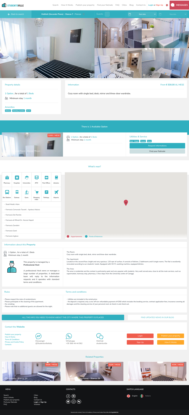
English (132, 396)
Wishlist (37, 404)
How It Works (67, 5)
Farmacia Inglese (11, 236)
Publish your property (85, 5)
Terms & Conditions (12, 339)
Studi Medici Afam (12, 204)
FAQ (117, 5)
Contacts (8, 344)
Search (55, 5)
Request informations (157, 145)
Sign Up (140, 342)
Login (140, 335)
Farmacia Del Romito (12, 215)
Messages (179, 5)
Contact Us (141, 5)
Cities (124, 5)
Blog (131, 5)
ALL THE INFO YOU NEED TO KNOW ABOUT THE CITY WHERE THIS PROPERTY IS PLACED (63, 317)
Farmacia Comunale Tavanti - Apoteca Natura (22, 209)
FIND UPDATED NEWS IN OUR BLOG (157, 317)
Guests (99, 13)
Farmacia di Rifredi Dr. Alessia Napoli (19, 220)
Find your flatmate (105, 5)
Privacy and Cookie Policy (14, 342)
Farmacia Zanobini (11, 225)
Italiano (145, 396)
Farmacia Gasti (10, 231)
